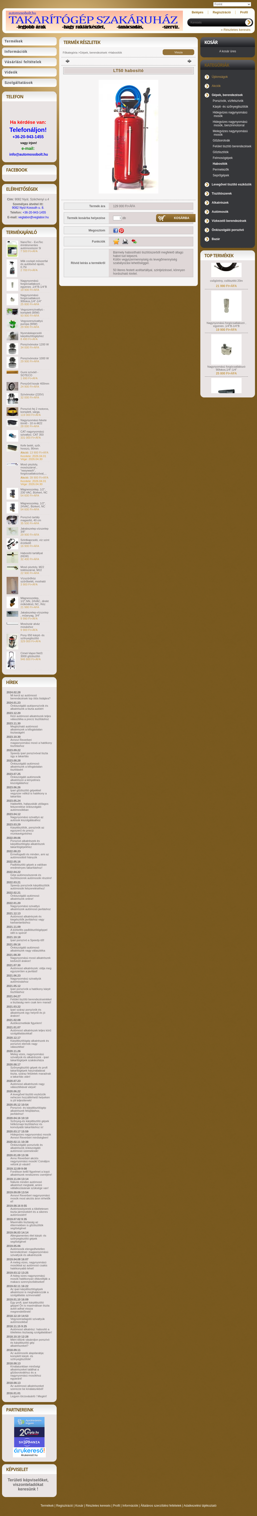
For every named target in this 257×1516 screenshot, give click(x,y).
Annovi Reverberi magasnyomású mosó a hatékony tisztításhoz (31, 742)
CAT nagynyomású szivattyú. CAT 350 (32, 433)
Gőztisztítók (221, 152)
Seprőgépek (221, 175)
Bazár (216, 239)
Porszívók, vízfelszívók (228, 101)
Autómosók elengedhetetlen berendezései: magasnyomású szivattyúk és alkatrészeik (29, 1252)
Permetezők (221, 169)
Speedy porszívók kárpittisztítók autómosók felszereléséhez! (30, 887)
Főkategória (70, 52)
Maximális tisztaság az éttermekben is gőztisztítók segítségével (26, 1225)
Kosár (79, 1505)
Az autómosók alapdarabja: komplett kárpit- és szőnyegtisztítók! (27, 1356)
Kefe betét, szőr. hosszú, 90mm (30, 447)
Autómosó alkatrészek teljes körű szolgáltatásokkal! (30, 1032)
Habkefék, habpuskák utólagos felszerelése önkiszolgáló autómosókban (29, 806)
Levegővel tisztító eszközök (231, 184)
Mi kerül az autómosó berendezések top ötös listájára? (30, 697)
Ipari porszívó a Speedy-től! (27, 940)
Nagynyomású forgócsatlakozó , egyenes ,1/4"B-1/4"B (33, 283)
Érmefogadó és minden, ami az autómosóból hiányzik (29, 856)
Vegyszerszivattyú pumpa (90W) (31, 322)
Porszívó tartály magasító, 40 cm (30, 519)
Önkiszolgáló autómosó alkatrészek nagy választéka (27, 949)
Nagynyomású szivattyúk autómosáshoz (25, 980)
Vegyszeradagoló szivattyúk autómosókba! (27, 1320)
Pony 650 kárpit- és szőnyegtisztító (32, 637)
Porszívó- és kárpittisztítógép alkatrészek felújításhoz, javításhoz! (28, 1110)
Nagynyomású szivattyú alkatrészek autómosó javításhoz (30, 908)
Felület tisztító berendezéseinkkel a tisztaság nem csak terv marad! (31, 1001)
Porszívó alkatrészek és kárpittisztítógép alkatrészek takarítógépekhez (27, 843)
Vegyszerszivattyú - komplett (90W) (32, 311)
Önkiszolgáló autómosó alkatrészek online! (24, 897)
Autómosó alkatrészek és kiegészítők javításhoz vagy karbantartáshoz (27, 919)
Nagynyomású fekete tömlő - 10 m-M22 (33, 422)
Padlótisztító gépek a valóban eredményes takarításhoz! (28, 866)
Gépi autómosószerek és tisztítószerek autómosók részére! (31, 876)
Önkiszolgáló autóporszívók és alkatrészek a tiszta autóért (29, 707)
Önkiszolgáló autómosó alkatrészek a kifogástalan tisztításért (26, 766)
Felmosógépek (223, 158)
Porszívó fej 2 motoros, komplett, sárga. (34, 410)
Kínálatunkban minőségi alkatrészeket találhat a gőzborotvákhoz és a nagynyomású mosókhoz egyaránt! (25, 1372)
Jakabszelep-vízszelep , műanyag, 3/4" (34, 614)
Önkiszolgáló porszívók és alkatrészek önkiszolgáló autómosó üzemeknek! (26, 1147)
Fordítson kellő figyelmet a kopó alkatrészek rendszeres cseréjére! (31, 1173)
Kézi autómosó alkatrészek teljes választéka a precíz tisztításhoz (30, 718)
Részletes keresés (98, 1505)
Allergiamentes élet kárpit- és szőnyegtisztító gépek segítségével (28, 1238)
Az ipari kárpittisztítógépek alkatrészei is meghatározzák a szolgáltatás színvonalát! (29, 1292)
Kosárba (181, 218)
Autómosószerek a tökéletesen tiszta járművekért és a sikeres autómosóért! (29, 1211)
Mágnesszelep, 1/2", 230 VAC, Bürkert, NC (34, 491)
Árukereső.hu (29, 1455)
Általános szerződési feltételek (161, 1505)
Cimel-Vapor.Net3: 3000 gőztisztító (31, 655)
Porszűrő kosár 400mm (34, 383)
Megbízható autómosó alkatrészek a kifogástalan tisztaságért (26, 729)
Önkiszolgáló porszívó (228, 230)
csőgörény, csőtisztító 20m (226, 288)
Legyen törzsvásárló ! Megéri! (28, 1396)
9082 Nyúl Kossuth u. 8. (28, 207)
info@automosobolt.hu (28, 154)
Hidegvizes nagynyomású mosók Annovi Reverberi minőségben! (30, 1136)
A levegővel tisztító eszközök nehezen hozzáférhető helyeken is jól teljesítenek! (30, 1097)
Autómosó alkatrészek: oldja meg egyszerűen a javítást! (30, 970)
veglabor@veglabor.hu (33, 217)
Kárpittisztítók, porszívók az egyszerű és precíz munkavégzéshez (27, 830)
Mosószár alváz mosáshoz (30, 625)
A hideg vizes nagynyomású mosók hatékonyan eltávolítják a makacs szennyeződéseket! (30, 1278)
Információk (130, 1505)
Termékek (47, 1505)
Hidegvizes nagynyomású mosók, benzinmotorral (230, 123)
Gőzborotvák (221, 140)
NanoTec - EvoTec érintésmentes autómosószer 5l (31, 245)
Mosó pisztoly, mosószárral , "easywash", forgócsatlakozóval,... (33, 469)
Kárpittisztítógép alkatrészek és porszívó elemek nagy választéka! (29, 1043)
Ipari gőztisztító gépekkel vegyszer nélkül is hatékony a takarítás (28, 793)
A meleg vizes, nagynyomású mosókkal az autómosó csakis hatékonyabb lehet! (28, 1265)
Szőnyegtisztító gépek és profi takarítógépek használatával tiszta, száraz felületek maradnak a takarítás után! (30, 1072)
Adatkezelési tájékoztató (200, 1505)
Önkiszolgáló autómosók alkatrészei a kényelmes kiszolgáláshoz (25, 780)
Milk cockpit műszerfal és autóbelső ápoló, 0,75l (34, 264)
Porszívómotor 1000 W (34, 358)
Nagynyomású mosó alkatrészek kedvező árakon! (30, 959)
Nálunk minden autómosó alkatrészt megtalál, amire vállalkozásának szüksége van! (29, 1185)
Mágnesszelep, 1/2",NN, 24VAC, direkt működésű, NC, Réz (34, 601)
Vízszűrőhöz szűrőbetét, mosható (33, 580)
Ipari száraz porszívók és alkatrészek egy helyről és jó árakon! (27, 1012)
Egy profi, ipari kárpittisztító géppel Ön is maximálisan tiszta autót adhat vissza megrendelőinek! (30, 1307)
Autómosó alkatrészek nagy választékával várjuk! (27, 1085)
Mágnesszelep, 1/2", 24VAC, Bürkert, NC (33, 505)
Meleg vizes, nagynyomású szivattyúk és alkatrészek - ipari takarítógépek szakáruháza (29, 1057)
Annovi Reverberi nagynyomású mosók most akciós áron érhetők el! (30, 1198)
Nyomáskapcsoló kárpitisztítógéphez (32, 334)
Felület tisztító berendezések (232, 146)
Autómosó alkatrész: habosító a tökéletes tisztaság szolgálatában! (31, 1331)
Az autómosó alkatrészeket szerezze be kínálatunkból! (27, 1387)
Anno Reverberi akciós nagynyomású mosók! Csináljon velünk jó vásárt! (30, 1161)
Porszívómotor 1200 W (34, 344)
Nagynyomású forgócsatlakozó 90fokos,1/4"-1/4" (31, 298)
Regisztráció (64, 1505)
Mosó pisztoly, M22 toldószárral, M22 (32, 568)
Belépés (197, 12)
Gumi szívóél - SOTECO (29, 374)
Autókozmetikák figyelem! (26, 1023)
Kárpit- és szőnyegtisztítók (230, 106)
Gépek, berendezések (93, 52)
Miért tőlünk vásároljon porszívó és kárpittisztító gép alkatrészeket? (30, 1342)
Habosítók (116, 52)
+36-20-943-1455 (28, 137)
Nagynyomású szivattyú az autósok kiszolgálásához (27, 819)
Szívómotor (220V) (32, 394)
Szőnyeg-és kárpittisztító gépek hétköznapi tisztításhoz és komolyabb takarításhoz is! (29, 1124)
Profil (116, 1505)
